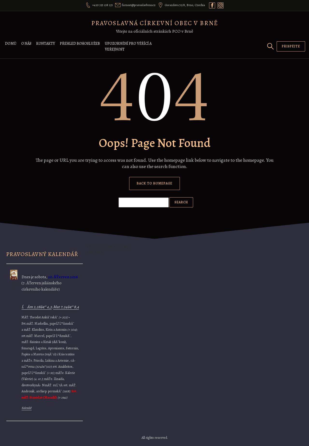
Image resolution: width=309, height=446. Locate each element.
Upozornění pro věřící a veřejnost (128, 46)
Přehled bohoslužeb (80, 43)
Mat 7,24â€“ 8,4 (66, 307)
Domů (10, 43)
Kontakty (45, 43)
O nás (26, 43)
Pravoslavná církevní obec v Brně (154, 23)
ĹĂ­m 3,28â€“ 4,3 (36, 307)
